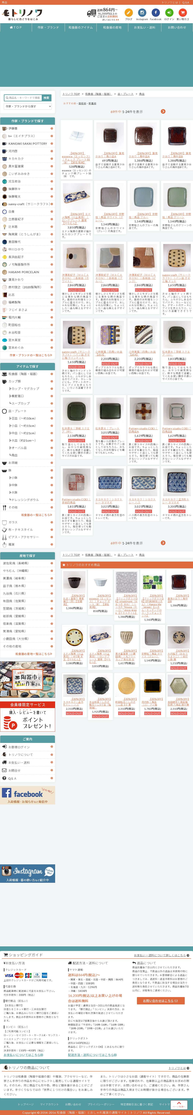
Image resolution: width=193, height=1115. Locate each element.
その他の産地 (12, 646)
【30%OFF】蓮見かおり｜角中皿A (143, 155)
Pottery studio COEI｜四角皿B (176, 430)
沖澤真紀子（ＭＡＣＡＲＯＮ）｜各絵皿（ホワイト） (75, 278)
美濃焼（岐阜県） (15, 578)
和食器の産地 (112, 27)
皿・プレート (17, 411)
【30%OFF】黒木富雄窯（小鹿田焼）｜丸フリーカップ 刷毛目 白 (126, 655)
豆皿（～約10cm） (25, 418)
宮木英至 (14, 340)
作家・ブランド (48, 27)
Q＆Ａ (9, 778)
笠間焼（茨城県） (15, 608)
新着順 (92, 103)
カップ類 (14, 381)
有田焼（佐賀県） (15, 601)
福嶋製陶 (14, 302)
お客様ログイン (16, 746)
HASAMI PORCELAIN (23, 272)
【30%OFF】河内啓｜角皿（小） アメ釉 (152, 702)
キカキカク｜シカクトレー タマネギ (108, 501)
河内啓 (13, 151)
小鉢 (15, 477)
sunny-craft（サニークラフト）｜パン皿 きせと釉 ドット (176, 278)
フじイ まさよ (18, 309)
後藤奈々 (14, 189)
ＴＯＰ (16, 27)
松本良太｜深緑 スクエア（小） (176, 353)
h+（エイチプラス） (22, 136)
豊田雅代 (14, 241)
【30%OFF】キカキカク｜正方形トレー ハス (74, 702)
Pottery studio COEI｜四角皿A (143, 430)
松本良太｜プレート (107, 428)
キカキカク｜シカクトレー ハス (142, 501)
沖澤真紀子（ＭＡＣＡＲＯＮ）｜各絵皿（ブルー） (108, 278)
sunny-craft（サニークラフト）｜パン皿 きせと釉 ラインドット (76, 355)
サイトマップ (167, 1104)
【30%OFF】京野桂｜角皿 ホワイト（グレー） (109, 217)
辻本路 (13, 226)
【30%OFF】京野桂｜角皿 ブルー (143, 215)
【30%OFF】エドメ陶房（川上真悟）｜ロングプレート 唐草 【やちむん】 (76, 218)
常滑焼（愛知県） (15, 631)
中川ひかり (16, 249)
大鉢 (15, 492)
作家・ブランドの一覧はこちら (31, 355)
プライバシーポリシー (101, 1104)
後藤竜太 (14, 196)
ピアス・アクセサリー (23, 537)
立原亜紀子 (16, 219)
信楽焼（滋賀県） (15, 623)
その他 (13, 507)
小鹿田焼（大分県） (17, 638)
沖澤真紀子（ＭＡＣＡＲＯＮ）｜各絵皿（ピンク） (142, 278)
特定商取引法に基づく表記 (137, 1104)
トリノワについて (20, 754)
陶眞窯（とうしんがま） (25, 234)
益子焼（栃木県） (15, 586)
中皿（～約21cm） (25, 433)
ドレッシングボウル (25, 499)
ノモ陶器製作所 (19, 264)
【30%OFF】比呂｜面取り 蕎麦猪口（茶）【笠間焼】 (74, 600)
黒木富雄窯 (16, 166)
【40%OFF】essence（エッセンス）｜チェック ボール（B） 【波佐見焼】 (100, 601)
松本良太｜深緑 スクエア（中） (76, 430)
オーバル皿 (19, 448)
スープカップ (21, 403)
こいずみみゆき (19, 173)
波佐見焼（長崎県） (17, 563)
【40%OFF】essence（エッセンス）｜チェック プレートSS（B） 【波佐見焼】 (76, 158)
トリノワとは (170, 2)
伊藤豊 (13, 128)
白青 (11, 211)
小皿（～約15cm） (25, 425)
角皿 (15, 455)
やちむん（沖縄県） (17, 570)
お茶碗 (13, 462)
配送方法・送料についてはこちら (92, 1055)
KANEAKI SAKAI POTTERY (27, 143)
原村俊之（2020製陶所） (25, 287)
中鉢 (15, 485)
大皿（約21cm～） (25, 440)
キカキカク (16, 158)
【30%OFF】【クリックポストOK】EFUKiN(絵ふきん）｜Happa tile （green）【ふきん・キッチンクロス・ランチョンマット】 (153, 605)
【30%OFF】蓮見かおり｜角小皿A (109, 155)
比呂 (11, 294)
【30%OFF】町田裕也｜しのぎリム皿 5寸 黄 (126, 702)
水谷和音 (14, 332)
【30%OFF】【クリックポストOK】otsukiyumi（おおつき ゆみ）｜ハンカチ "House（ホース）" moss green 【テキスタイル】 (126, 604)
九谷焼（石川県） (15, 593)
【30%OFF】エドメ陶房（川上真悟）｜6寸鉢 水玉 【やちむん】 (74, 655)
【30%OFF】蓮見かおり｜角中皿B (176, 155)
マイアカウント (49, 1104)
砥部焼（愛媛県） (15, 616)
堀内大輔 (14, 317)
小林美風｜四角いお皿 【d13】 (108, 353)
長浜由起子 (16, 257)
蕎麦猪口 (18, 396)
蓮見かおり (16, 279)
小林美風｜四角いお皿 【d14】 (142, 353)
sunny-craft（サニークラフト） (30, 204)
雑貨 (11, 544)
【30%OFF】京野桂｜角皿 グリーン (176, 215)
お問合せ (11, 770)
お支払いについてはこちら (23, 1055)
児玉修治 (14, 181)
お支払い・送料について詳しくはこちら (160, 955)
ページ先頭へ (179, 1104)
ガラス (13, 522)
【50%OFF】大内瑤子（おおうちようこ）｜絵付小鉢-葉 (178, 655)
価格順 (82, 103)
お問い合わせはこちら (160, 1000)
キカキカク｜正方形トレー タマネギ (175, 501)
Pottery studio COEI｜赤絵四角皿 (76, 501)
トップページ (26, 1104)
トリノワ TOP (71, 93)
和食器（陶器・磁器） (23, 374)
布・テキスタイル (20, 529)
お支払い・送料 (145, 27)
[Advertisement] (96, 61)
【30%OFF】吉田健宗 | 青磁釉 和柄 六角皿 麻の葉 (178, 702)
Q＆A (185, 2)
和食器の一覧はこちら (36, 515)
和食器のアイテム (81, 27)
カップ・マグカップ (25, 388)
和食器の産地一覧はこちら (33, 654)
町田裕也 (14, 325)
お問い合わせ (177, 27)
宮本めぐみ (16, 347)
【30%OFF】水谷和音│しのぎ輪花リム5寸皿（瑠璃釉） (100, 703)
